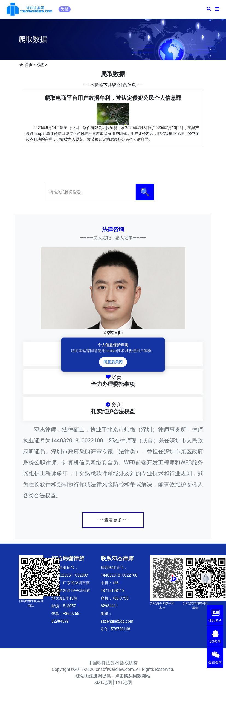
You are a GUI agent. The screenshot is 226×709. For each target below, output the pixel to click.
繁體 (64, 9)
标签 (40, 65)
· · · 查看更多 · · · (113, 519)
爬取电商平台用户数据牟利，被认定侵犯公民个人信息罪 (113, 98)
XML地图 (103, 682)
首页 (29, 65)
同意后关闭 (113, 362)
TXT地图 (123, 682)
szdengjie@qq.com (117, 621)
